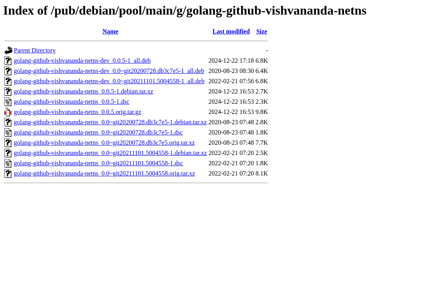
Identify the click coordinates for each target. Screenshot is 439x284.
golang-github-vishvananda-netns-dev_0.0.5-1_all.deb (82, 60)
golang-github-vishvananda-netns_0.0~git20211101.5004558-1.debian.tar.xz (110, 152)
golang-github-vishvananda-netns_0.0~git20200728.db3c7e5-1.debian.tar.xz (110, 122)
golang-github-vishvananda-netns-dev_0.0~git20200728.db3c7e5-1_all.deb (109, 70)
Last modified (231, 31)
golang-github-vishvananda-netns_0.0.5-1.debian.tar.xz (83, 91)
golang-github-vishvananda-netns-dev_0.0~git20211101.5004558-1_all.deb (109, 81)
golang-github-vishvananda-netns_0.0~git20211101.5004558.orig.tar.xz (104, 173)
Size (261, 31)
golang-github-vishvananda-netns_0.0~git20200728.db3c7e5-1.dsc (98, 132)
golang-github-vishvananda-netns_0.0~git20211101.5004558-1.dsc (98, 163)
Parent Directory (35, 50)
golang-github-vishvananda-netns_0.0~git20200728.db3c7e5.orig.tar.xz (104, 142)
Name (110, 31)
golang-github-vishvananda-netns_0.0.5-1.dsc (71, 101)
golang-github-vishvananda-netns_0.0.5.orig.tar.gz (77, 111)
